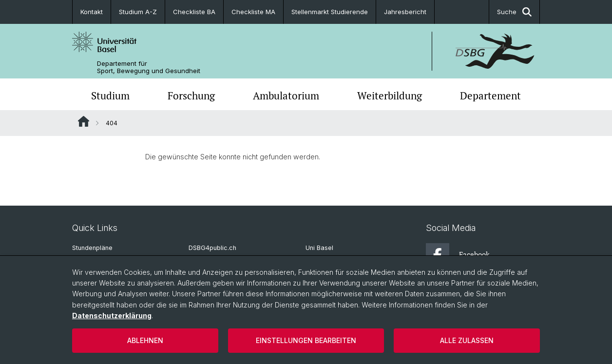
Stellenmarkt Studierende (329, 12)
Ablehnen (145, 340)
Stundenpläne (92, 247)
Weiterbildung (389, 95)
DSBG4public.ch (212, 247)
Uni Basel (319, 247)
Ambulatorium (286, 95)
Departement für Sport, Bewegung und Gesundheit (148, 67)
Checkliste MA (253, 12)
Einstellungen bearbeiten (306, 340)
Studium (110, 95)
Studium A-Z (138, 12)
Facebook (458, 255)
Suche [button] (514, 12)
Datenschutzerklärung (112, 315)
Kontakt (91, 12)
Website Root (83, 121)
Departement (490, 95)
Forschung (191, 95)
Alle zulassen (467, 340)
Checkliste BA (194, 12)
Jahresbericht (405, 12)
